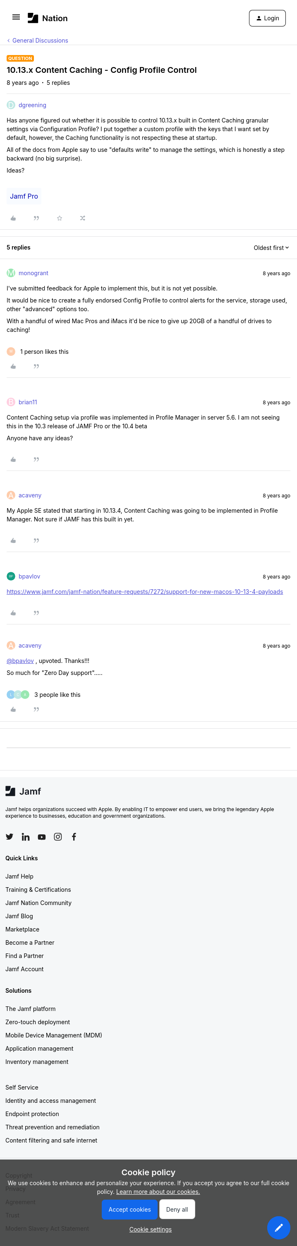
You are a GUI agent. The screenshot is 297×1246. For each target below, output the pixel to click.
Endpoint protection (32, 1113)
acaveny (30, 495)
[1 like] (38, 351)
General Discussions (40, 40)
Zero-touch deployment (37, 1021)
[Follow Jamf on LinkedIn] (26, 837)
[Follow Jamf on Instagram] (58, 837)
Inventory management (36, 1061)
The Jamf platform (30, 1008)
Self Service (21, 1087)
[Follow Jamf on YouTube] (42, 837)
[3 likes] (44, 694)
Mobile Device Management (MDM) (53, 1035)
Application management (39, 1048)
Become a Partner (29, 942)
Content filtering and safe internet (51, 1140)
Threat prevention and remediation (52, 1127)
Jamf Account (24, 968)
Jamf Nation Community (38, 902)
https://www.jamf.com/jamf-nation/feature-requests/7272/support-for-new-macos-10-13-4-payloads (145, 591)
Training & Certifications (38, 889)
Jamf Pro (24, 196)
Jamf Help (19, 876)
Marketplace (22, 929)
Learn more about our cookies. (158, 1191)
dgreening (32, 104)
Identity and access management (50, 1100)
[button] (16, 19)
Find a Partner (24, 955)
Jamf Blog (19, 915)
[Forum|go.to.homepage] (48, 18)
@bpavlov (20, 660)
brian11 (28, 402)
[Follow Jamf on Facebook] (74, 837)
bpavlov (29, 576)
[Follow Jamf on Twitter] (9, 836)
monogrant (33, 272)
